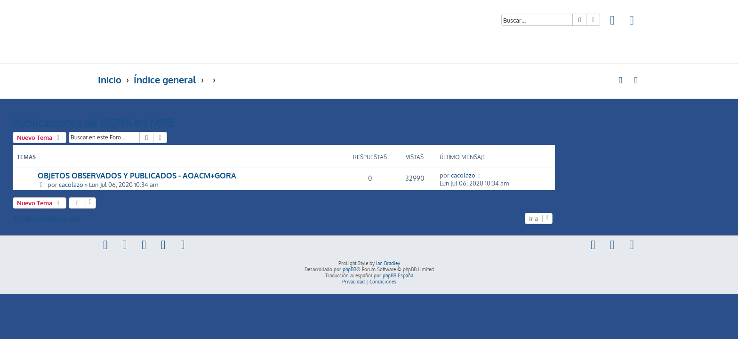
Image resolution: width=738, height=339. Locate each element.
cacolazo (156, 184)
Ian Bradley (388, 263)
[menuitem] (613, 21)
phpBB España (398, 275)
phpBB (349, 269)
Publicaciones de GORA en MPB (178, 122)
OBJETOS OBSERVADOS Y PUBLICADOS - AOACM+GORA (222, 175)
